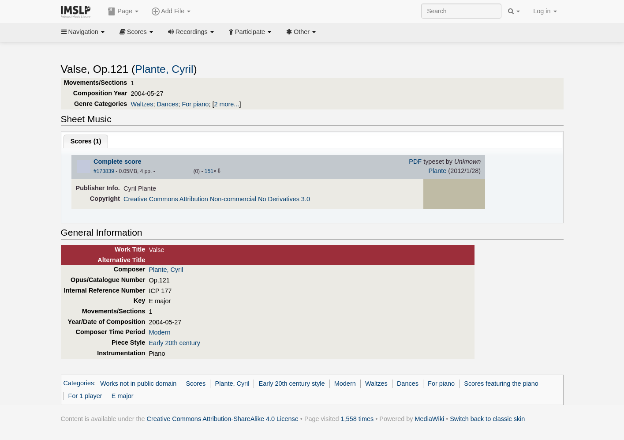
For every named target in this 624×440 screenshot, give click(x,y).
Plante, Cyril (164, 69)
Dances (167, 104)
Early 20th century (174, 342)
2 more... (226, 104)
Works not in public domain (138, 383)
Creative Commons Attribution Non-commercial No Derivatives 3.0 (216, 199)
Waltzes (142, 104)
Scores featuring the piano (501, 383)
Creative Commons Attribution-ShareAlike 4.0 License (223, 418)
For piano (195, 104)
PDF (415, 161)
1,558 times (357, 418)
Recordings (191, 31)
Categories (79, 383)
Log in (545, 11)
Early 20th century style (292, 383)
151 (209, 171)
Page (123, 11)
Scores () (86, 141)
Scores (136, 31)
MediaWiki (430, 418)
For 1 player (85, 395)
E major (123, 395)
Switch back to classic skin (487, 418)
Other (301, 31)
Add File (171, 11)
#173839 (103, 171)
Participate (250, 31)
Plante (437, 170)
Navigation (83, 31)
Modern (159, 332)
